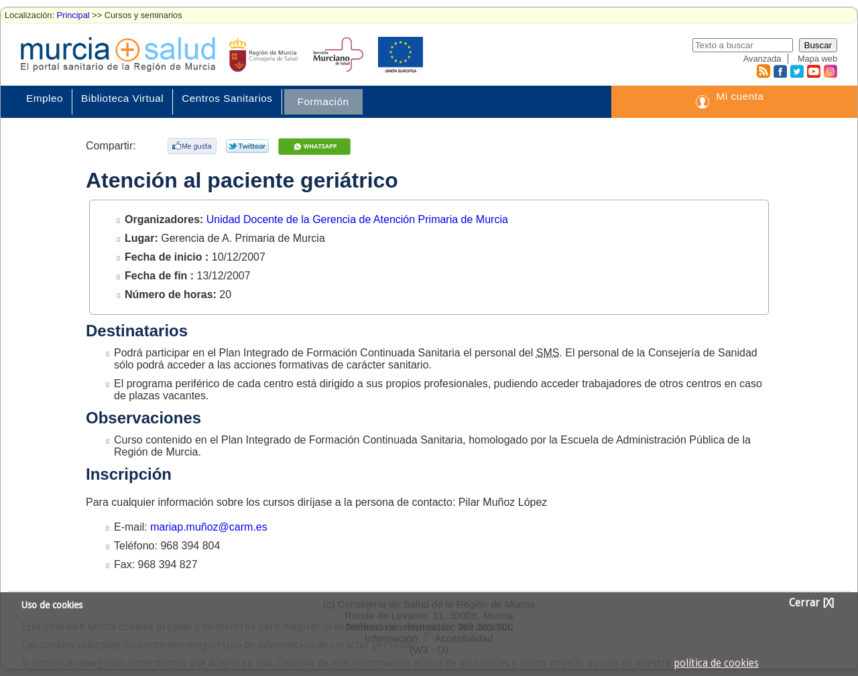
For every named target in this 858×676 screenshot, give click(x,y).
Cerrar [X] (811, 603)
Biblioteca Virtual (122, 98)
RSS (763, 71)
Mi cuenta (739, 96)
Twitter (796, 71)
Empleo (44, 98)
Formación (323, 101)
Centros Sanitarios (227, 98)
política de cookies (716, 663)
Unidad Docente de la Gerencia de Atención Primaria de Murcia (357, 219)
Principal (73, 15)
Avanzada (762, 59)
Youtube (813, 71)
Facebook (779, 71)
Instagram (830, 71)
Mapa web (817, 59)
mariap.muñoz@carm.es (208, 527)
